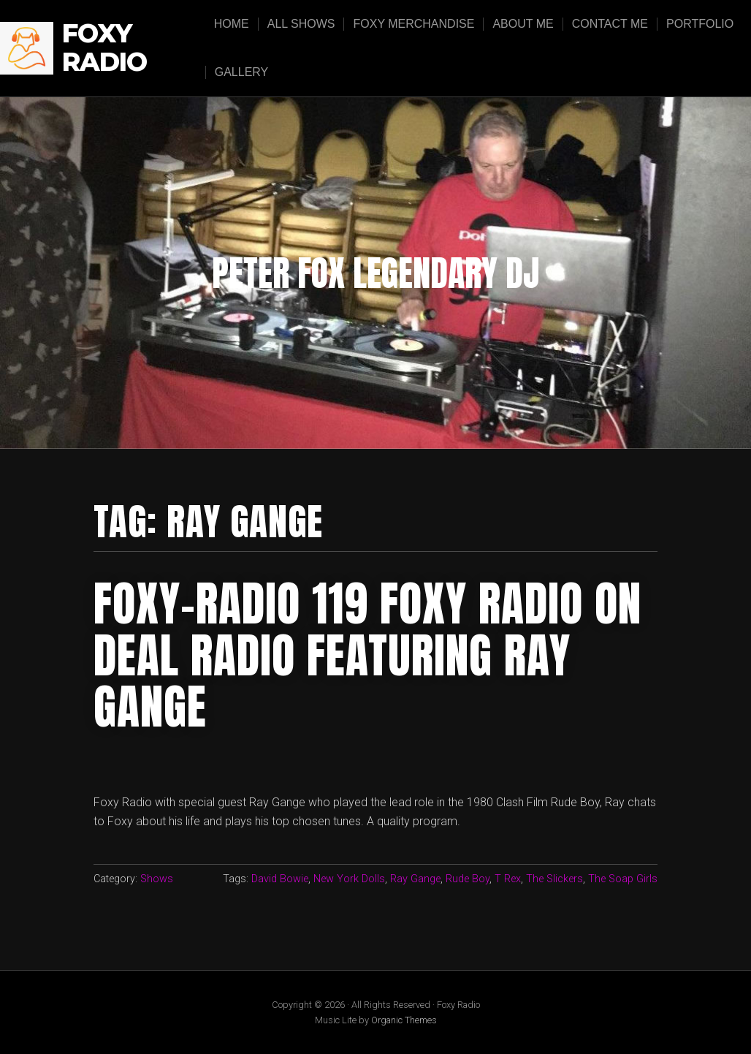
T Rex (508, 879)
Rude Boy (467, 879)
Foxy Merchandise (413, 24)
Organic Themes (404, 1020)
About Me (522, 24)
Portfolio (699, 24)
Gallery (242, 72)
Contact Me (610, 24)
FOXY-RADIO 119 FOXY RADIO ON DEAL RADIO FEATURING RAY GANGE (367, 655)
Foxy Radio (104, 48)
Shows (156, 879)
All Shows (301, 24)
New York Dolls (349, 879)
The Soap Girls (622, 879)
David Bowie (279, 879)
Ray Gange (415, 879)
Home (231, 24)
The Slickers (554, 879)
